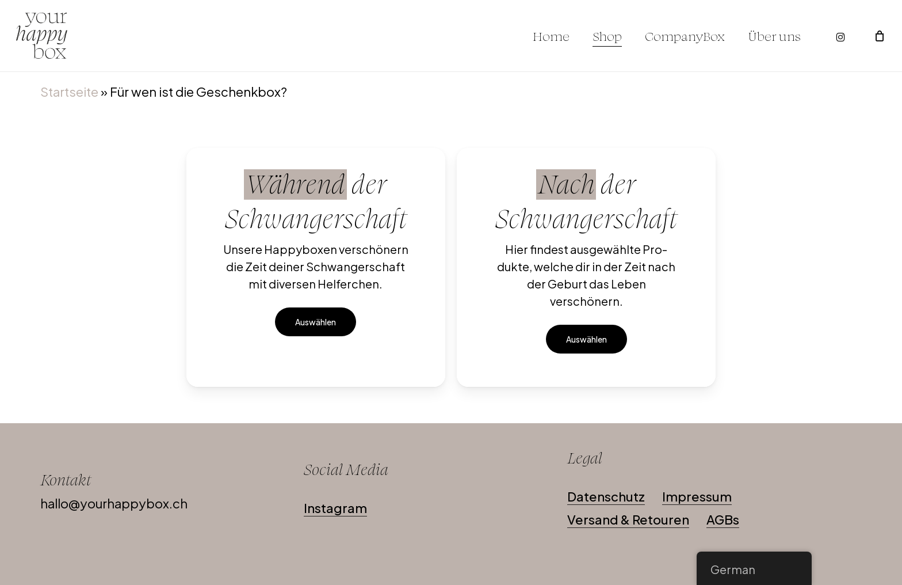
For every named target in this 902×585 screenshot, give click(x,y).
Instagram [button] (335, 508)
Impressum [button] (697, 496)
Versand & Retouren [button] (628, 519)
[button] (315, 321)
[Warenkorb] (879, 35)
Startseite (69, 91)
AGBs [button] (722, 519)
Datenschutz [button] (606, 496)
